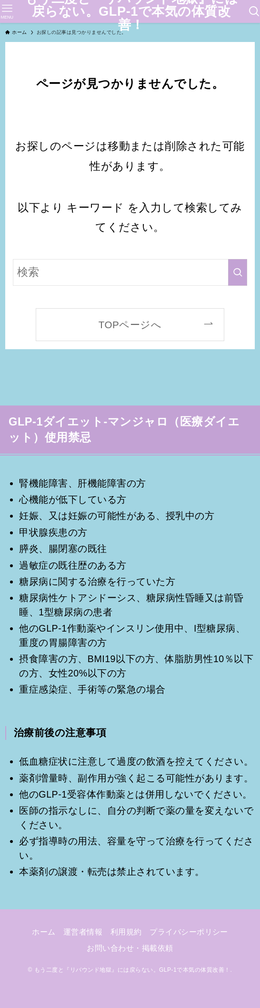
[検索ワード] (130, 272)
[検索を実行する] (237, 272)
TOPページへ (130, 324)
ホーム (43, 931)
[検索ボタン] (254, 11)
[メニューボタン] (7, 11)
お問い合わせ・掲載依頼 (130, 948)
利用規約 (126, 931)
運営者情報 (82, 931)
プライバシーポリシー (189, 931)
